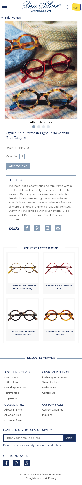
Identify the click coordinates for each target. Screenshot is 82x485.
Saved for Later (51, 382)
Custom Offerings (52, 409)
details (15, 180)
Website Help (50, 387)
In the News (11, 382)
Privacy (52, 478)
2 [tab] (38, 126)
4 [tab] (48, 126)
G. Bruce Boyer (13, 420)
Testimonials (11, 393)
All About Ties (12, 415)
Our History (11, 377)
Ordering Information (54, 377)
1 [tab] (33, 126)
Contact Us (48, 393)
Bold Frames (13, 18)
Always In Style (13, 409)
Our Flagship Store (15, 387)
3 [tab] (43, 126)
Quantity (11, 156)
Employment (11, 398)
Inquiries (47, 415)
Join (69, 438)
